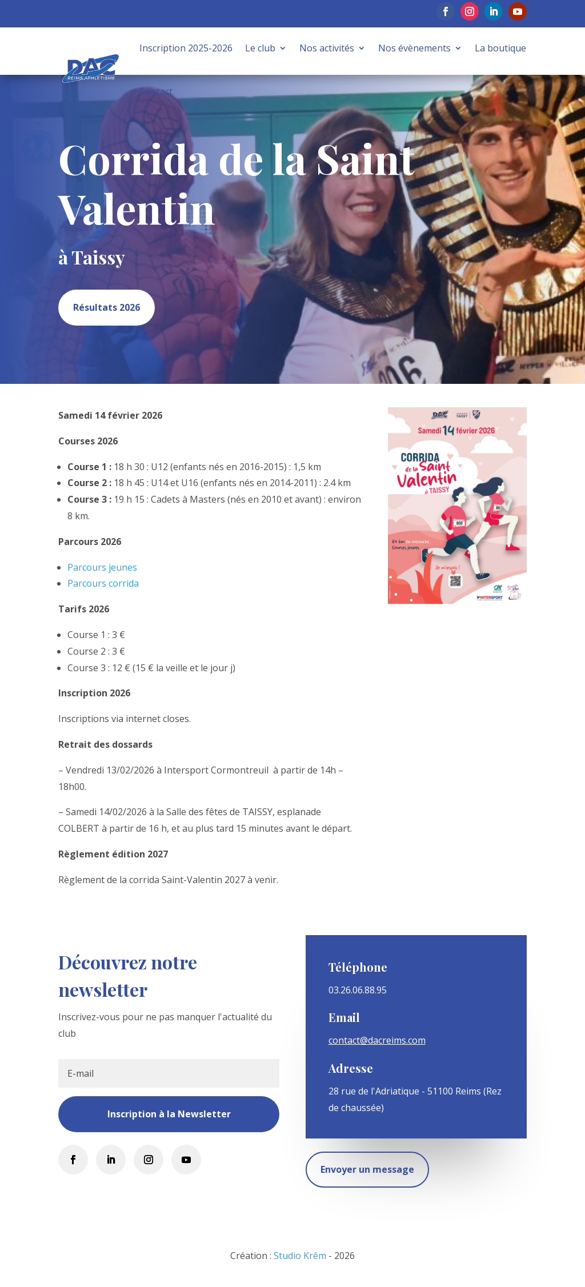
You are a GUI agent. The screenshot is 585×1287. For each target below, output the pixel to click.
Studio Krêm (300, 1255)
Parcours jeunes (102, 567)
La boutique (500, 48)
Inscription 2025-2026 (186, 48)
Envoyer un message (367, 1169)
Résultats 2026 (106, 307)
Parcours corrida (103, 583)
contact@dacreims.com (377, 1040)
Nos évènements (414, 48)
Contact (156, 91)
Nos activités (326, 48)
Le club (260, 48)
